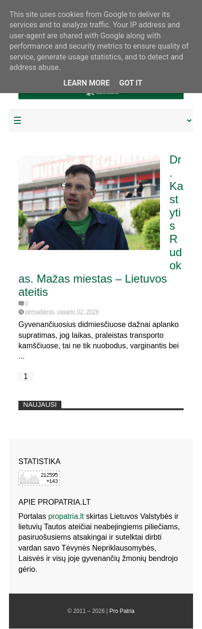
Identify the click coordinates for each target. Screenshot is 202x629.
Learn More (86, 82)
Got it (130, 82)
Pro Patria (122, 611)
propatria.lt (66, 516)
